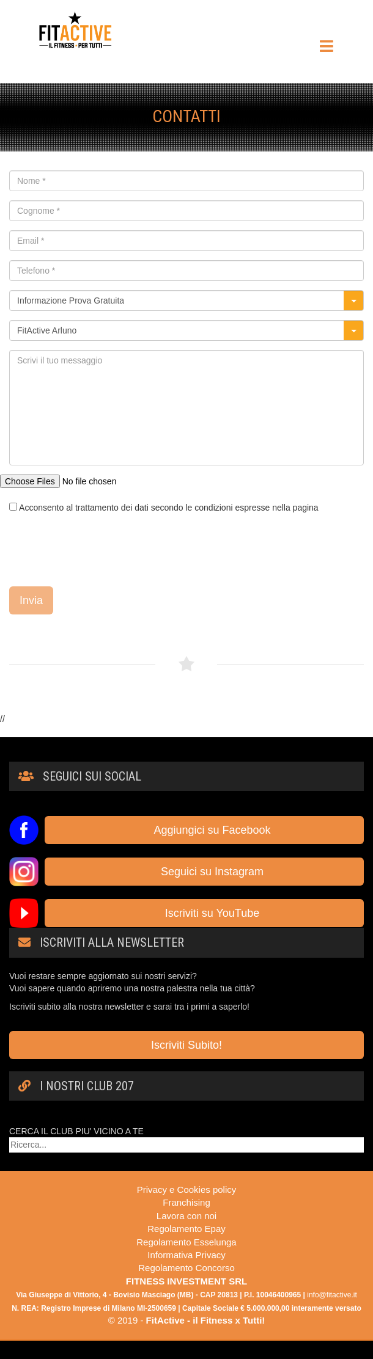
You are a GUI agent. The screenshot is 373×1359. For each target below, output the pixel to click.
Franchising (186, 1202)
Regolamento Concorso (186, 1267)
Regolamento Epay (186, 1228)
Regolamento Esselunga (186, 1242)
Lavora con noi (186, 1216)
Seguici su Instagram (204, 871)
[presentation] (102, 550)
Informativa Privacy (186, 1255)
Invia (31, 600)
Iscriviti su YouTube (204, 913)
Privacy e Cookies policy (187, 1189)
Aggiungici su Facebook (204, 830)
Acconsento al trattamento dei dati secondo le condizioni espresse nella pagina (164, 507)
